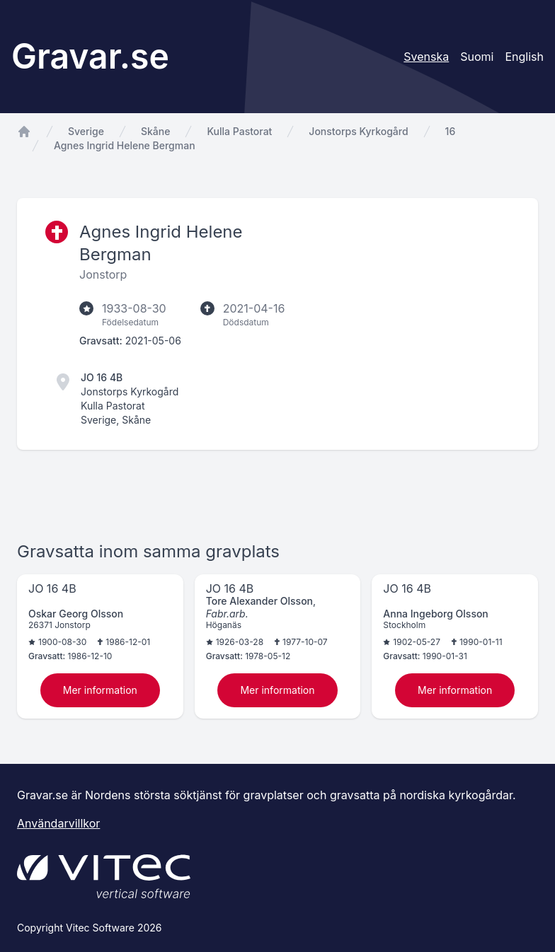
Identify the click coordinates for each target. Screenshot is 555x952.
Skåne (155, 131)
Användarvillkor (58, 823)
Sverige (86, 131)
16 (450, 131)
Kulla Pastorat (239, 131)
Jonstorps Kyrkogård (358, 131)
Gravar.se (90, 56)
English (524, 57)
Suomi (476, 57)
